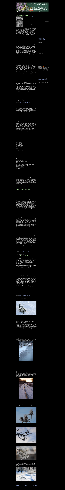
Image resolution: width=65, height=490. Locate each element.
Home (26, 485)
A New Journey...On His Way (22, 15)
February (41, 58)
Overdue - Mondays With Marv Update (24, 255)
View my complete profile (42, 79)
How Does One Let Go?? (21, 107)
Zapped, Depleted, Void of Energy (23, 189)
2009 (40, 61)
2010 (40, 54)
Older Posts (35, 485)
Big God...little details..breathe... (23, 300)
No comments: (27, 102)
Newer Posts (18, 485)
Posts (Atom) (22, 487)
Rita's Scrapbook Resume (42, 37)
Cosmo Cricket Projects (41, 38)
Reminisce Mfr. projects (41, 39)
